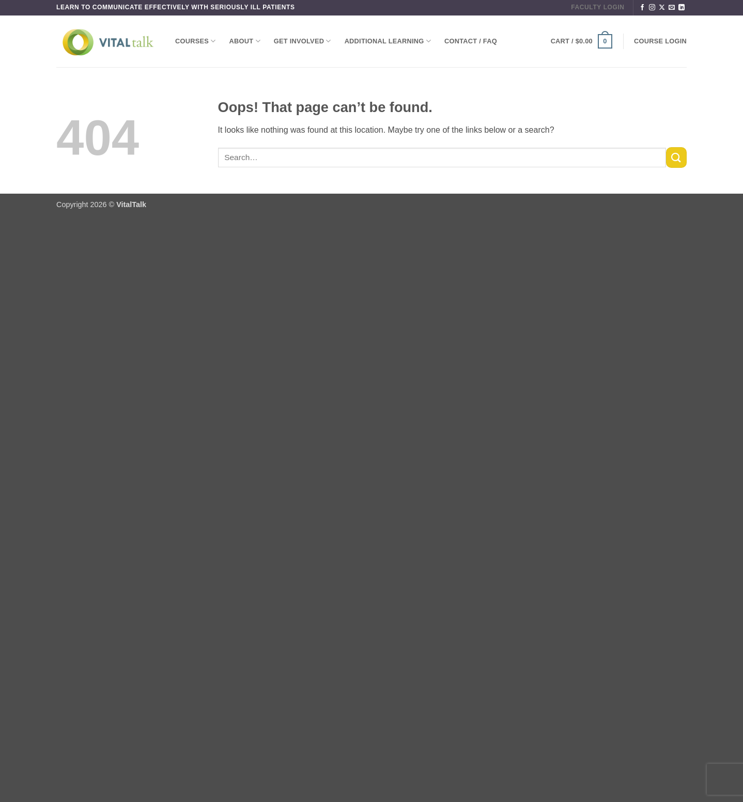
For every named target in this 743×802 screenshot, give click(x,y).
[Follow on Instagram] (652, 7)
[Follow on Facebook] (642, 7)
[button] (581, 41)
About (244, 41)
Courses (195, 41)
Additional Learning (388, 41)
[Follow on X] (662, 7)
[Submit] (676, 157)
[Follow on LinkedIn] (681, 7)
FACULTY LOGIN (597, 7)
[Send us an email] (672, 7)
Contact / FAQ (470, 41)
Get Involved (302, 41)
